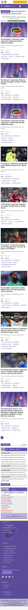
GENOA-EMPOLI (6, 307)
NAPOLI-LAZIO (6, 428)
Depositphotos (8, 594)
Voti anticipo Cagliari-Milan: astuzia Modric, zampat (15, 474)
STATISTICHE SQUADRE (6, 504)
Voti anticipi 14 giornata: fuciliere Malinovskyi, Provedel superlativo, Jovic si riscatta (13, 289)
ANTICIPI (4, 138)
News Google (7, 562)
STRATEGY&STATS (5, 507)
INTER (7, 134)
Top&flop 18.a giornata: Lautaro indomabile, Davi (14, 457)
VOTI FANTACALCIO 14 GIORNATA (10, 54)
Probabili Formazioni (9, 550)
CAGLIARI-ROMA (6, 99)
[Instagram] (13, 577)
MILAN (11, 56)
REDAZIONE (18, 602)
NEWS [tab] (2, 449)
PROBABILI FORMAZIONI (7, 497)
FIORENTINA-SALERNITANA (9, 264)
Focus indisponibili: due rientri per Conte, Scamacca (15, 464)
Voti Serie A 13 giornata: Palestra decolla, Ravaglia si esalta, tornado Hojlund (13, 82)
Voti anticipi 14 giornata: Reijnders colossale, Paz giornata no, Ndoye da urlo (13, 206)
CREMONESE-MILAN (19, 387)
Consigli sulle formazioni (10, 546)
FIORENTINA (9, 176)
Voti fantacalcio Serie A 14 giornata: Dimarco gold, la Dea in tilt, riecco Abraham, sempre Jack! (14, 330)
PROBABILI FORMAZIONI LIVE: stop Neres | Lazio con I (15, 459)
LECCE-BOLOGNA (6, 266)
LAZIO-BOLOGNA (6, 97)
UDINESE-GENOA (20, 56)
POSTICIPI (4, 56)
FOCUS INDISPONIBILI (6, 500)
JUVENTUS (16, 97)
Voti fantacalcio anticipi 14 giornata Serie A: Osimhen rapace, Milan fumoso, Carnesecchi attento (14, 371)
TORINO (7, 52)
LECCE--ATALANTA (7, 348)
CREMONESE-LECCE (18, 99)
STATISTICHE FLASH (6, 512)
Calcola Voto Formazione (10, 553)
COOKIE (13, 602)
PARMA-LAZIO (16, 183)
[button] (21, 5)
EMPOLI (11, 221)
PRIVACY (9, 602)
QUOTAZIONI (4, 509)
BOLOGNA (16, 344)
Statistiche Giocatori (9, 560)
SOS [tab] (7, 449)
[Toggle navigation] (26, 6)
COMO (10, 138)
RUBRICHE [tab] (11, 449)
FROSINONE (16, 305)
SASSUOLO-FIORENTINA (8, 140)
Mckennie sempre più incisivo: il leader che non (14, 479)
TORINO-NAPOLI (6, 181)
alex (2, 50)
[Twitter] (6, 577)
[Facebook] (3, 577)
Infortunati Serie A (8, 555)
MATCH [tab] (3, 489)
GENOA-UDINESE (6, 183)
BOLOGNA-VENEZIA (7, 223)
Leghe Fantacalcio (8, 532)
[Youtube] (10, 577)
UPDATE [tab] (18, 449)
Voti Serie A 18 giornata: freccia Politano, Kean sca (14, 468)
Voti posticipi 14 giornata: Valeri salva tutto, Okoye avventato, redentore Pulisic (12, 41)
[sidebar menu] (2, 6)
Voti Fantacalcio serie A (10, 548)
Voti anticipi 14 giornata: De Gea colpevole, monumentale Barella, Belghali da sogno (13, 122)
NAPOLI (7, 93)
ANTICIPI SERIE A (6, 387)
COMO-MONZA (19, 221)
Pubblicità (6, 585)
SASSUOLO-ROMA (6, 262)
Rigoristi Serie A (8, 557)
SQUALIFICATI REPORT (6, 502)
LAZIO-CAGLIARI (6, 305)
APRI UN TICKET (7, 572)
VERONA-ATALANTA (7, 142)
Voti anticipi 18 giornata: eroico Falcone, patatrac (14, 472)
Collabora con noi (8, 525)
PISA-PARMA (5, 58)
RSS (24, 444)
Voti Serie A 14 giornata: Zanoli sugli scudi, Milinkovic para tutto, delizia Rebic (14, 165)
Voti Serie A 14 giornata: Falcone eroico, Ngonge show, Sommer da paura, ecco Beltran (13, 247)
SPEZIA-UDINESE (6, 385)
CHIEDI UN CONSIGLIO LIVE (21, 2)
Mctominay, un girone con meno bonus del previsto (15, 461)
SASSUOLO (15, 428)
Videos (6, 587)
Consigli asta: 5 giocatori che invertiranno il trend (14, 455)
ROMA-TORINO (17, 430)
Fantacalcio (7, 530)
